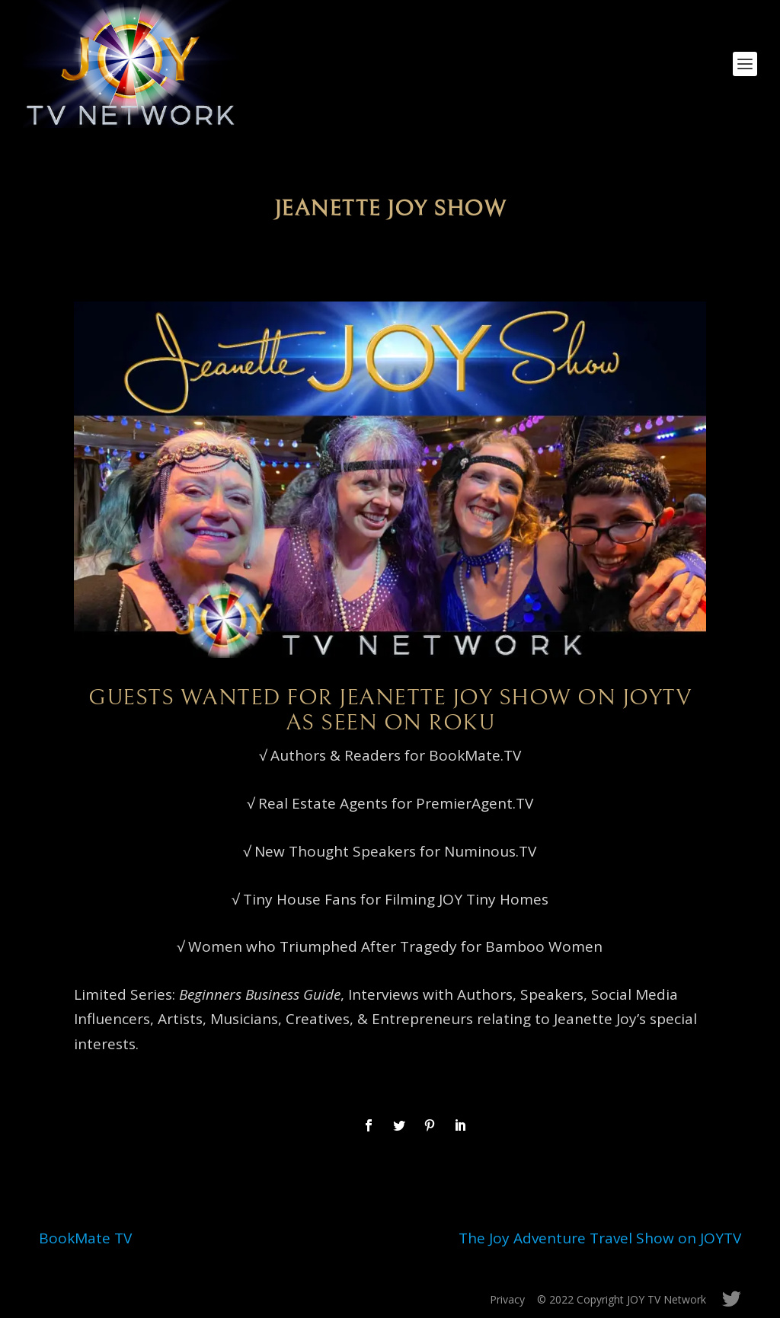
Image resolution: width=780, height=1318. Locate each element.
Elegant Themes (144, 1300)
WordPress (287, 1300)
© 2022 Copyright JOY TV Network (621, 1299)
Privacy (507, 1299)
